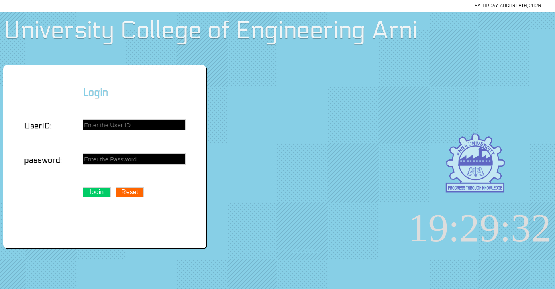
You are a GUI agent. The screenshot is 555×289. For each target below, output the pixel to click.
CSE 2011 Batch (306, 250)
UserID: (38, 126)
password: (43, 160)
